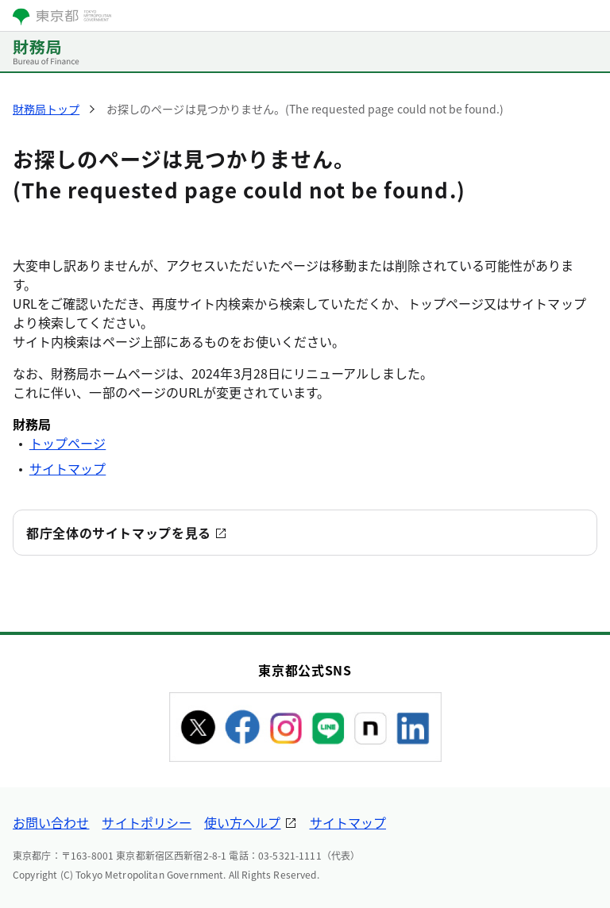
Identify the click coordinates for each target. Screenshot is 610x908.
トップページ (67, 442)
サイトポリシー (146, 822)
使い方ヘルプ (242, 822)
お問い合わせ (51, 822)
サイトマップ (67, 468)
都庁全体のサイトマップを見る (118, 532)
